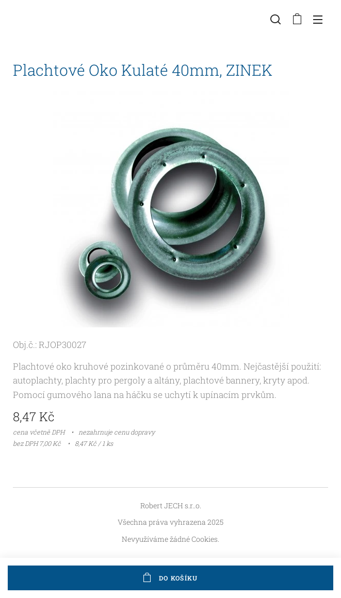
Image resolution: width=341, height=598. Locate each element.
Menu (317, 19)
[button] (275, 19)
